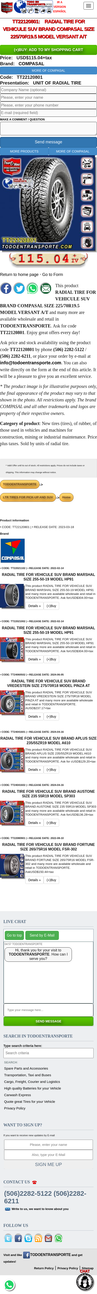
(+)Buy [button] (51, 606)
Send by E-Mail (42, 935)
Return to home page (20, 274)
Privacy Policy (14, 1108)
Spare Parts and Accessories (26, 1068)
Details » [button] (34, 606)
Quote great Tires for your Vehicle (29, 1101)
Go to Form (52, 274)
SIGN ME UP (48, 1164)
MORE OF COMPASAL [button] (48, 70)
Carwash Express (17, 1095)
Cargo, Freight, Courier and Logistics (32, 1082)
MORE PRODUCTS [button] (24, 151)
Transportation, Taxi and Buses (27, 1075)
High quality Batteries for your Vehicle (32, 1088)
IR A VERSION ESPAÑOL (59, 7)
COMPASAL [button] (31, 63)
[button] (12, 550)
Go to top (14, 935)
